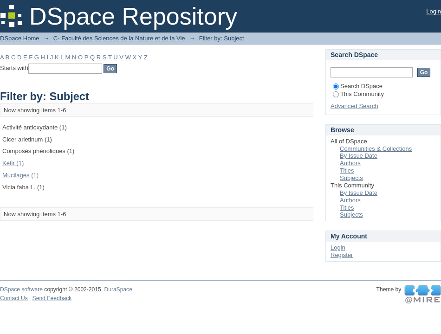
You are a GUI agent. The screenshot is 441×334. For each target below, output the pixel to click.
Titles (347, 170)
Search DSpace (358, 86)
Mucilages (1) (20, 175)
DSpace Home (19, 38)
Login (433, 11)
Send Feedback (52, 298)
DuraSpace (118, 289)
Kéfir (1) (13, 163)
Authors (350, 163)
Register (342, 254)
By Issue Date (358, 155)
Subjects (351, 177)
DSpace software (21, 289)
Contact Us (14, 298)
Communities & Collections (376, 148)
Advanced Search (354, 106)
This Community (358, 93)
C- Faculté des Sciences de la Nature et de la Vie (119, 38)
